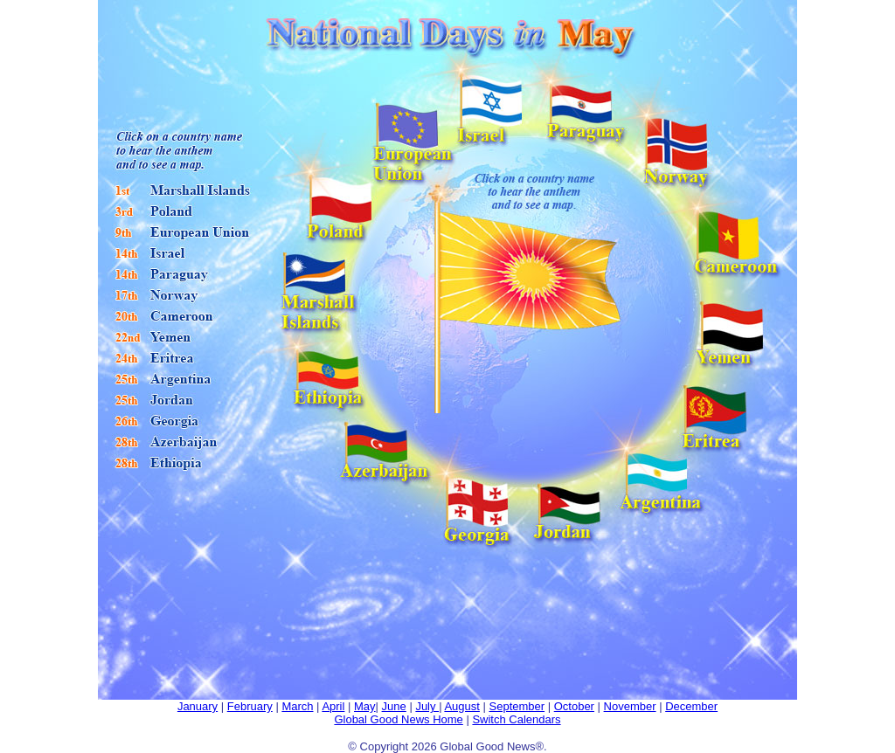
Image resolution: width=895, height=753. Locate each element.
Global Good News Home (398, 719)
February (250, 706)
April (333, 706)
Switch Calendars (516, 719)
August (461, 706)
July (427, 706)
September (517, 706)
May (365, 706)
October (574, 706)
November (630, 706)
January (197, 706)
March (297, 706)
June (394, 706)
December (691, 706)
